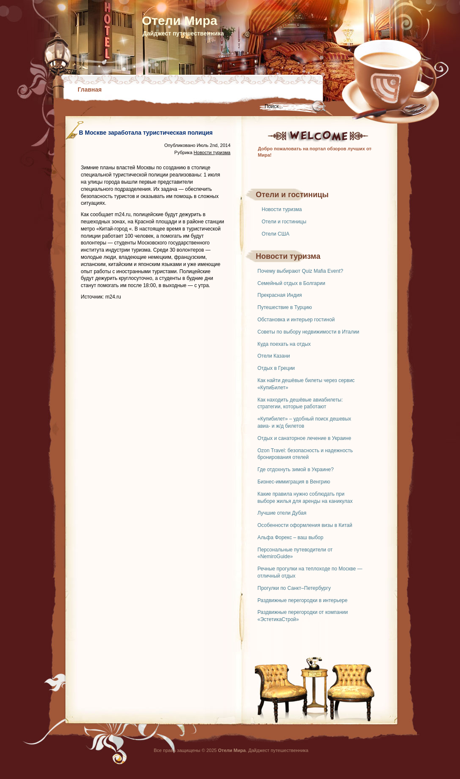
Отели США (276, 234)
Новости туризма (282, 209)
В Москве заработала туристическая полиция (146, 132)
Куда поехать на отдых (284, 344)
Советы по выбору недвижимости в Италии (308, 332)
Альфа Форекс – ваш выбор (290, 537)
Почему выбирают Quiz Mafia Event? (300, 271)
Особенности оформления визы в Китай (304, 525)
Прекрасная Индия (279, 295)
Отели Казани (273, 356)
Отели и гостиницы (284, 222)
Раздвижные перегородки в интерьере (302, 600)
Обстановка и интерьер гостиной (296, 320)
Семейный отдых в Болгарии (291, 283)
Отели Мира (179, 20)
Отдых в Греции (276, 368)
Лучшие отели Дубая (281, 513)
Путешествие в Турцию (284, 307)
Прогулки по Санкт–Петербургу (294, 588)
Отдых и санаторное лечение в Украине (304, 438)
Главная (90, 89)
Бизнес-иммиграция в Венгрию (293, 482)
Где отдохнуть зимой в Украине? (295, 469)
